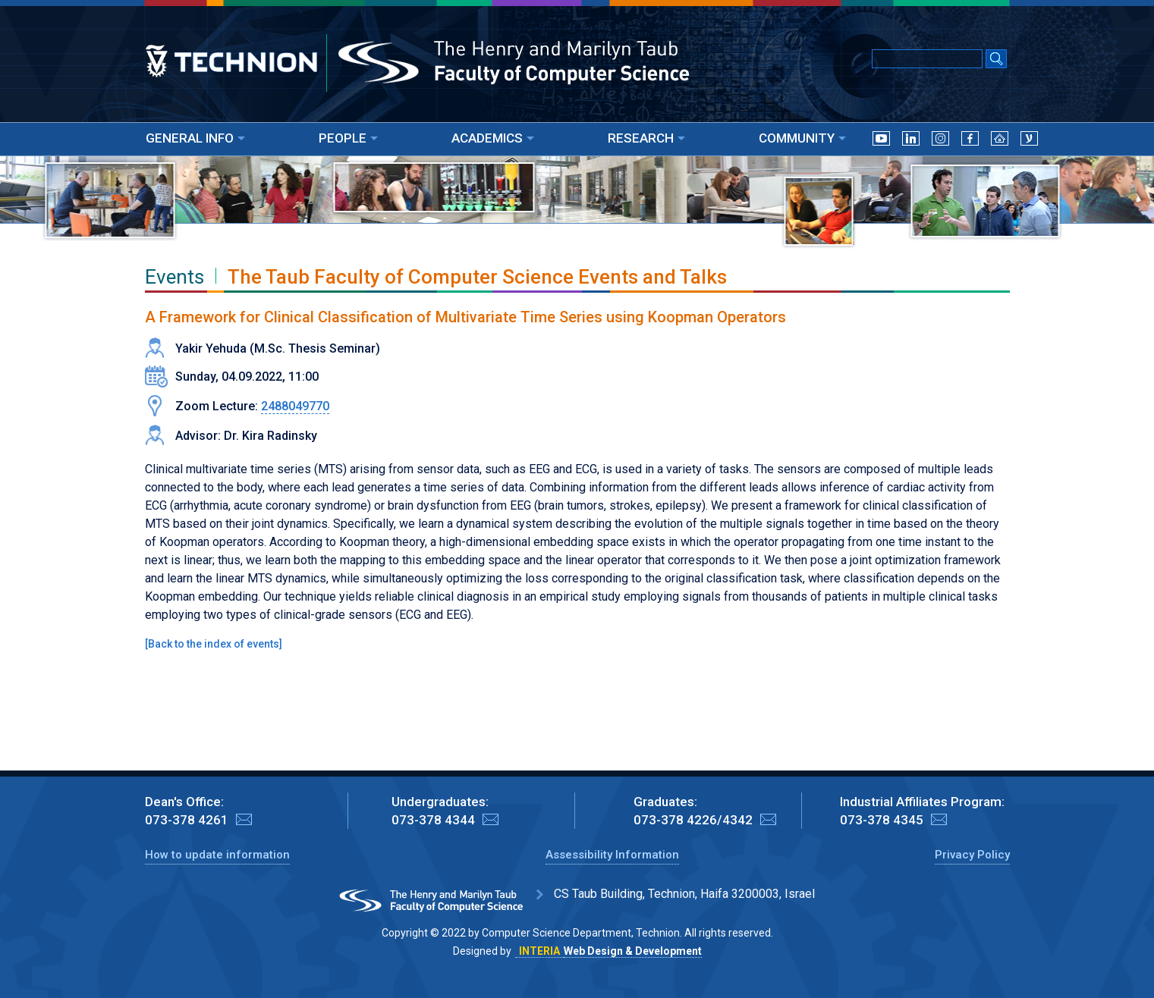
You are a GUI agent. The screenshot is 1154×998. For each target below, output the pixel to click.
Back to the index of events (213, 644)
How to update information (217, 854)
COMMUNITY (802, 138)
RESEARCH (646, 138)
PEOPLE (348, 138)
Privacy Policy (972, 854)
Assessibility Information (612, 854)
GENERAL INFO (195, 138)
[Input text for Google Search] (927, 58)
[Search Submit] (996, 60)
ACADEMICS (492, 138)
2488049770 (295, 406)
